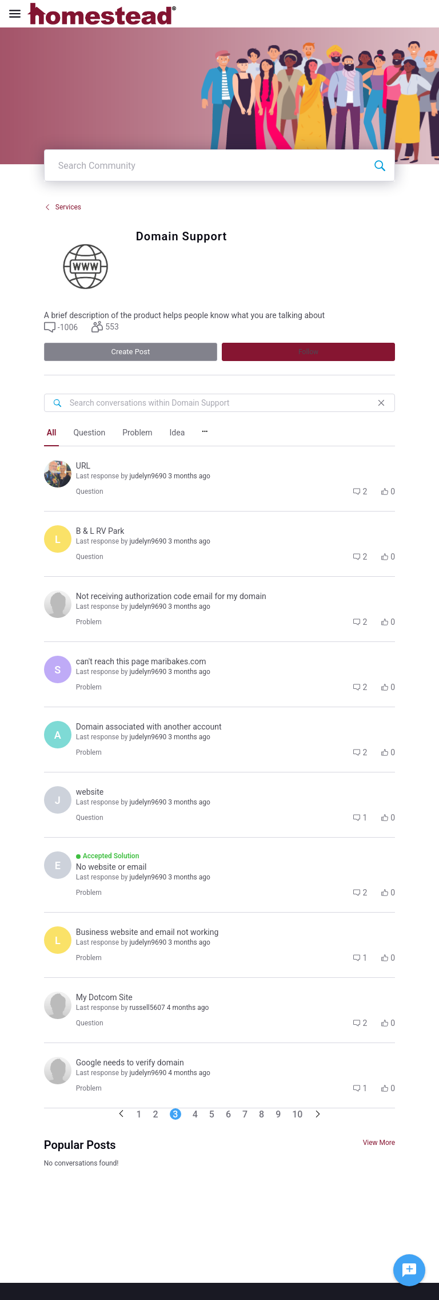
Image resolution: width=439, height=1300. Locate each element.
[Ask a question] (409, 1270)
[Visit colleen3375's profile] (57, 473)
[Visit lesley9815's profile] (57, 940)
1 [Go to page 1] (139, 1114)
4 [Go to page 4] (195, 1114)
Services (62, 207)
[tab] (51, 433)
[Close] (381, 403)
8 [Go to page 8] (261, 1114)
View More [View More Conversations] (379, 1143)
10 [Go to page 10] (297, 1114)
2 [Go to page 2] (155, 1114)
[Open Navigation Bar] (18, 13)
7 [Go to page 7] (245, 1114)
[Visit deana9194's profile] (57, 1005)
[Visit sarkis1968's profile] (57, 669)
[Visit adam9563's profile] (57, 734)
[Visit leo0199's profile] (57, 539)
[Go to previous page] (121, 1114)
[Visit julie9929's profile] (57, 800)
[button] (61, 327)
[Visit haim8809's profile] (57, 604)
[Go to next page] (317, 1115)
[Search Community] (380, 165)
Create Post (130, 351)
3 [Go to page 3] (175, 1114)
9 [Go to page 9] (278, 1114)
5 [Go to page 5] (211, 1114)
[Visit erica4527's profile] (57, 865)
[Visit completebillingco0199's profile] (57, 1070)
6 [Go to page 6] (228, 1114)
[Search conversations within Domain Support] (57, 403)
